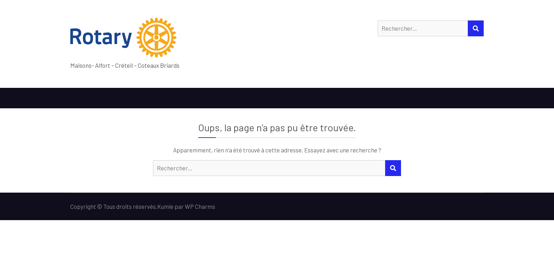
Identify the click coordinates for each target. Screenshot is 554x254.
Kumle (165, 206)
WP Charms (200, 206)
